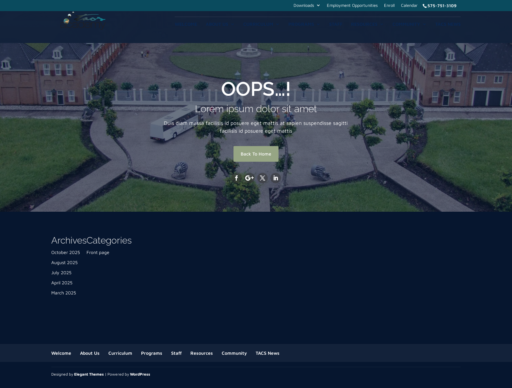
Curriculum (258, 24)
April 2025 (61, 282)
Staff (336, 24)
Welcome (186, 24)
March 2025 (63, 292)
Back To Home (256, 154)
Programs (301, 24)
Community (406, 24)
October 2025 (65, 252)
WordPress (140, 374)
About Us (217, 24)
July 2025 (61, 272)
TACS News (448, 24)
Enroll (389, 5)
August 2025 (64, 262)
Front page (98, 252)
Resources (364, 24)
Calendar (409, 5)
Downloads (304, 5)
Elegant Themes (89, 374)
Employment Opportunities (352, 5)
